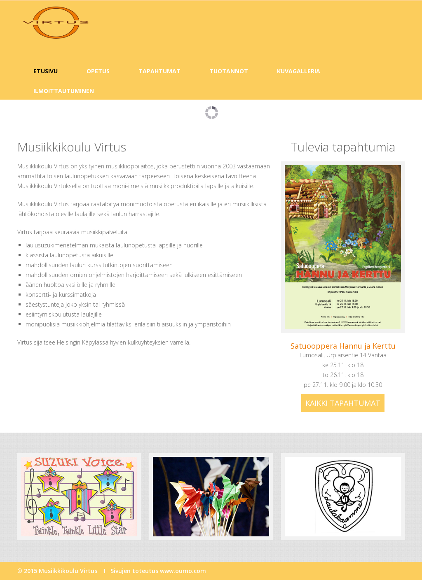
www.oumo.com (183, 571)
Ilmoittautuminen (63, 91)
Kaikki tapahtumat (342, 403)
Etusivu (45, 71)
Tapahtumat (159, 71)
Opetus (98, 71)
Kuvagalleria (298, 71)
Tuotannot (228, 71)
